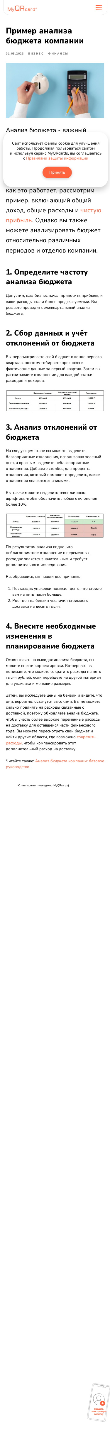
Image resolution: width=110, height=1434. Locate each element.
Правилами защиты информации (57, 158)
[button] (99, 1405)
